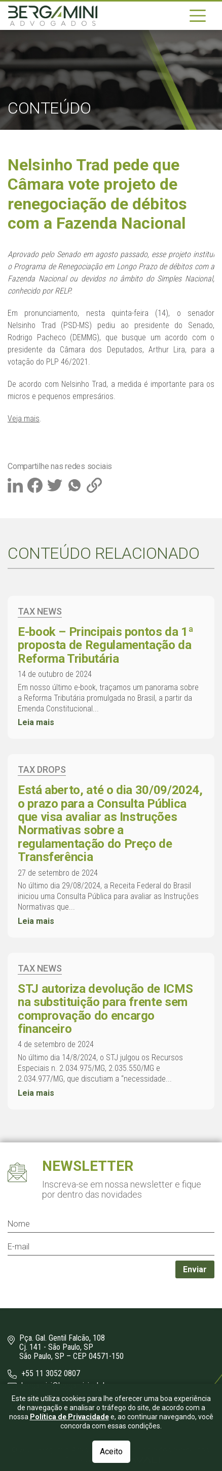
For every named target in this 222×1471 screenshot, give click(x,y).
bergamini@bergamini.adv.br (58, 1385)
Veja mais (24, 418)
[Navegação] (197, 16)
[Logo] (52, 16)
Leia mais (36, 722)
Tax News (40, 611)
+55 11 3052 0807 (44, 1374)
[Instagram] (18, 1407)
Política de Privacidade (69, 1451)
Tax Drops (42, 769)
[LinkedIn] (38, 1407)
